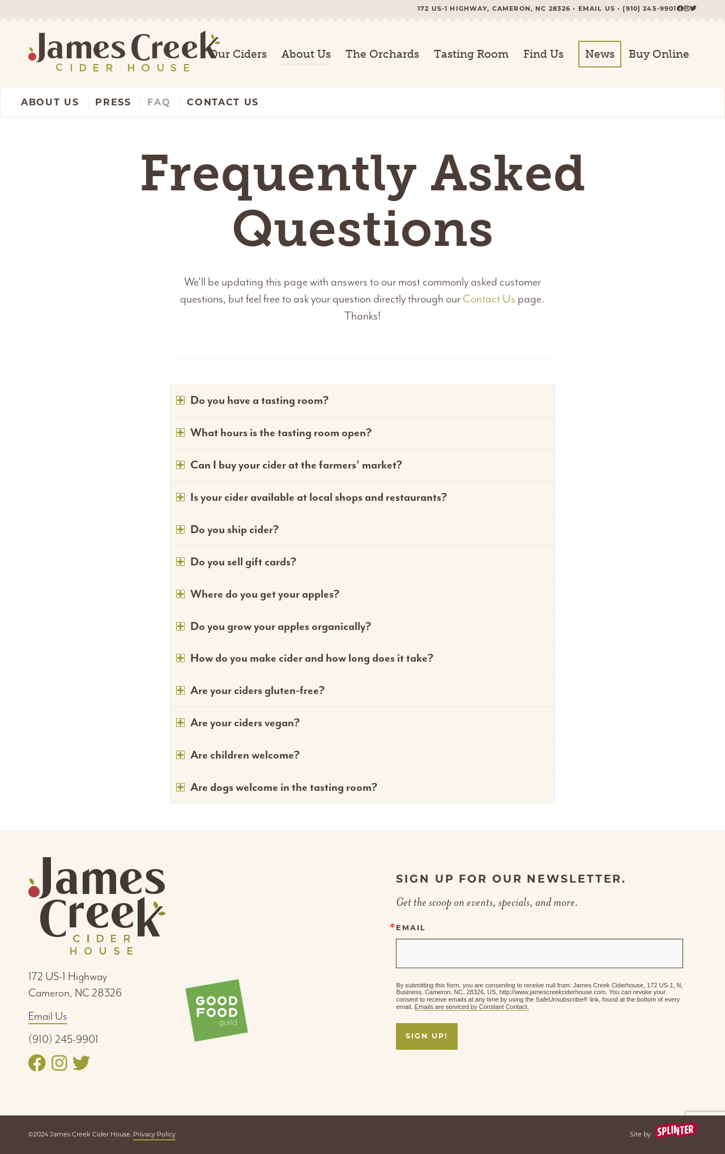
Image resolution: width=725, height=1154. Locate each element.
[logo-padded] (124, 54)
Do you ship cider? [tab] (227, 529)
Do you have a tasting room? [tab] (252, 400)
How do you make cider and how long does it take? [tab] (304, 658)
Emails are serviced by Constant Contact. (472, 1006)
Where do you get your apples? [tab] (257, 594)
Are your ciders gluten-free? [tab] (250, 690)
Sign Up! (426, 1036)
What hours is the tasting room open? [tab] (274, 432)
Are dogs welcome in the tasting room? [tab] (276, 787)
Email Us (47, 1016)
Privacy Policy (154, 1134)
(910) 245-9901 (649, 8)
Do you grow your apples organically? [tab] (273, 626)
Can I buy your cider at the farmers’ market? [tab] (289, 465)
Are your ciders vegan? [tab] (238, 723)
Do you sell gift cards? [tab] (236, 562)
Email (411, 928)
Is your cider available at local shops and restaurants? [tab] (311, 497)
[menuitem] (238, 54)
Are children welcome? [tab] (238, 755)
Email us (596, 8)
